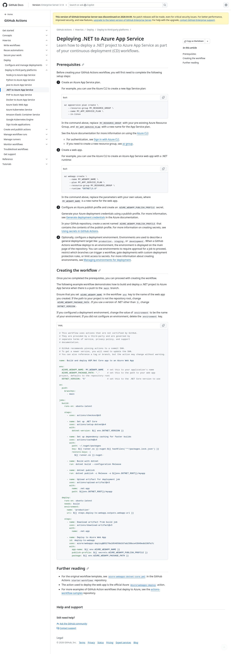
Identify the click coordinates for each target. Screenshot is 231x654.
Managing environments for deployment (107, 260)
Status (100, 642)
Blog (136, 642)
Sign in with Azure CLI (106, 139)
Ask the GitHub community (72, 623)
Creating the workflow (79, 270)
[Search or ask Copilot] (117, 4)
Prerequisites (70, 64)
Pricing (109, 642)
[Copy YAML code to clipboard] (163, 325)
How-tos (79, 29)
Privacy (91, 642)
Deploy (90, 29)
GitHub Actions (15, 20)
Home (8, 14)
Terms (82, 642)
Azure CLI (142, 133)
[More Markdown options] (207, 41)
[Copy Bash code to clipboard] (163, 97)
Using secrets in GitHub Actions (80, 231)
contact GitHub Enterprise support (197, 20)
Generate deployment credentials (85, 217)
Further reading (73, 568)
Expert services (123, 642)
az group (127, 143)
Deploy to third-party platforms (113, 29)
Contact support (66, 628)
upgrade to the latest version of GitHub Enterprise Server (122, 20)
